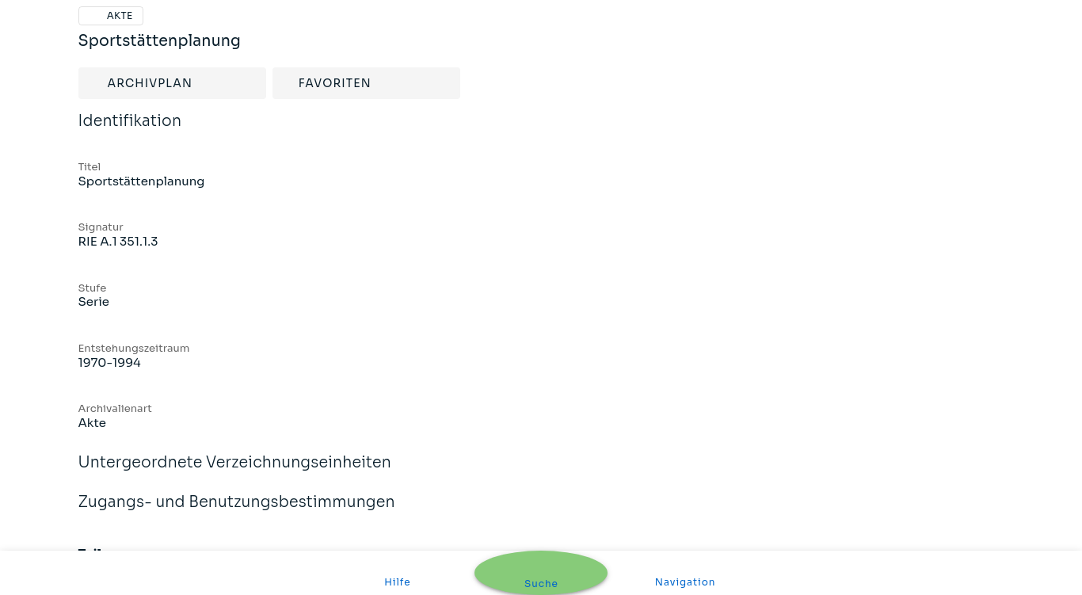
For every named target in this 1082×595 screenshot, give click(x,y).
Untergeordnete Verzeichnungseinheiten (235, 473)
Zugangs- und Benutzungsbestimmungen (236, 512)
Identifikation (130, 131)
